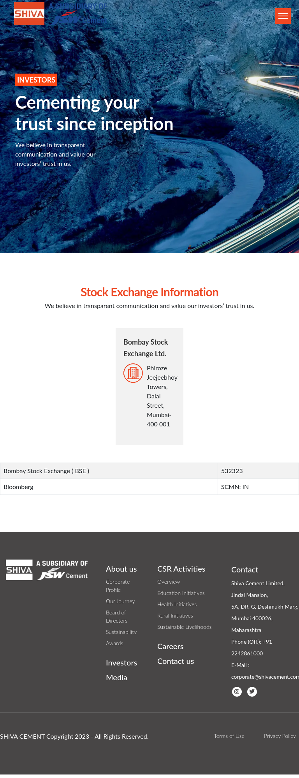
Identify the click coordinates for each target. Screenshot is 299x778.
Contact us (175, 660)
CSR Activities (181, 568)
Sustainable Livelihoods (184, 626)
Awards (114, 643)
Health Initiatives (177, 604)
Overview (168, 581)
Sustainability (121, 631)
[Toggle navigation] (283, 16)
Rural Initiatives (175, 615)
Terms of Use (229, 735)
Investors (121, 662)
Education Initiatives (180, 593)
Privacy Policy (280, 735)
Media (116, 677)
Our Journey (120, 601)
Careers (170, 646)
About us (121, 568)
